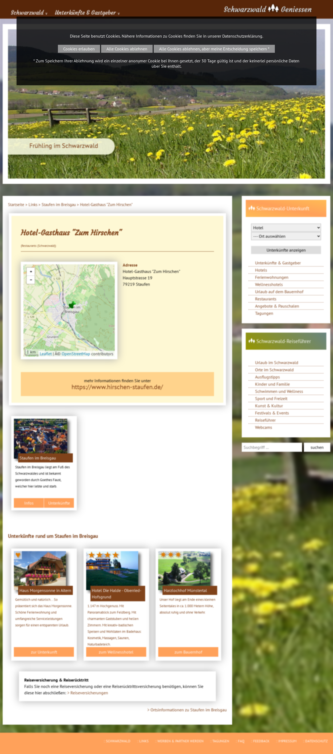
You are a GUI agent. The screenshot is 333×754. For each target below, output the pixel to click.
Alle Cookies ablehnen (126, 48)
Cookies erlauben (79, 48)
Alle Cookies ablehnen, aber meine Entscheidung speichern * (214, 48)
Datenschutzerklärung (242, 36)
